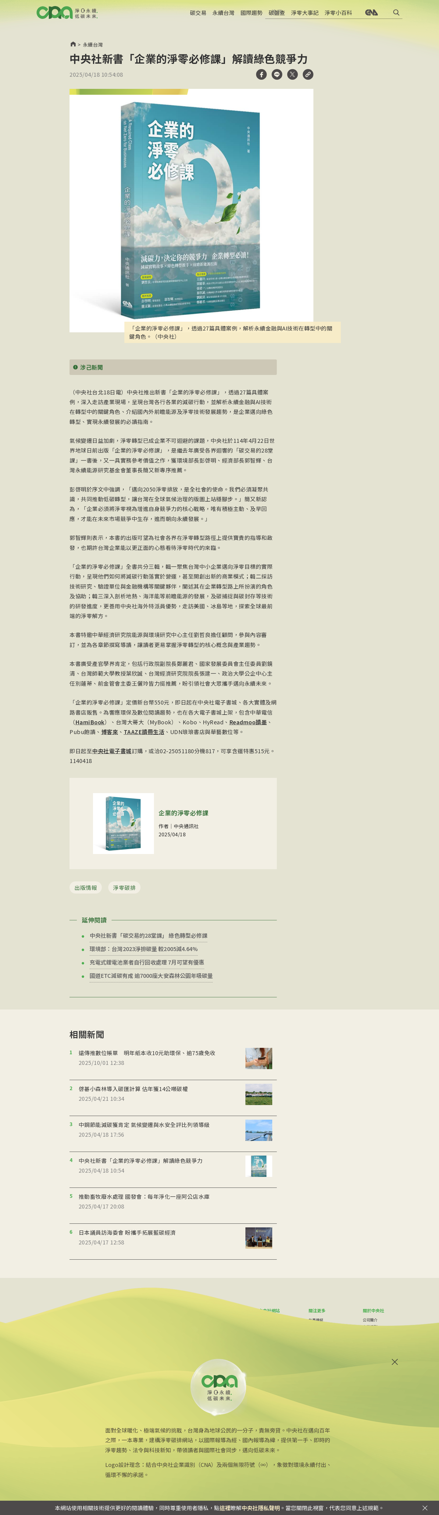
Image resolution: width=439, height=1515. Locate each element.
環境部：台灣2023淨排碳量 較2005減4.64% (144, 949)
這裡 (225, 1508)
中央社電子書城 (112, 751)
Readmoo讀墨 (248, 722)
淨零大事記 (305, 17)
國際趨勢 (251, 17)
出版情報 (85, 887)
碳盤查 (277, 17)
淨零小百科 (338, 17)
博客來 (109, 732)
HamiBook (90, 722)
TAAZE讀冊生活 (144, 732)
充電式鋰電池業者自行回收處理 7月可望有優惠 (147, 962)
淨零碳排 (124, 887)
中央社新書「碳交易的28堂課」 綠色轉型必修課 (148, 935)
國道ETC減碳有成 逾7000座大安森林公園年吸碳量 (151, 975)
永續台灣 (223, 17)
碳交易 (198, 17)
